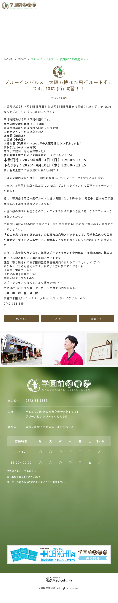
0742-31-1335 (36, 400)
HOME (8, 59)
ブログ (21, 59)
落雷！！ (96, 318)
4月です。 (21, 318)
